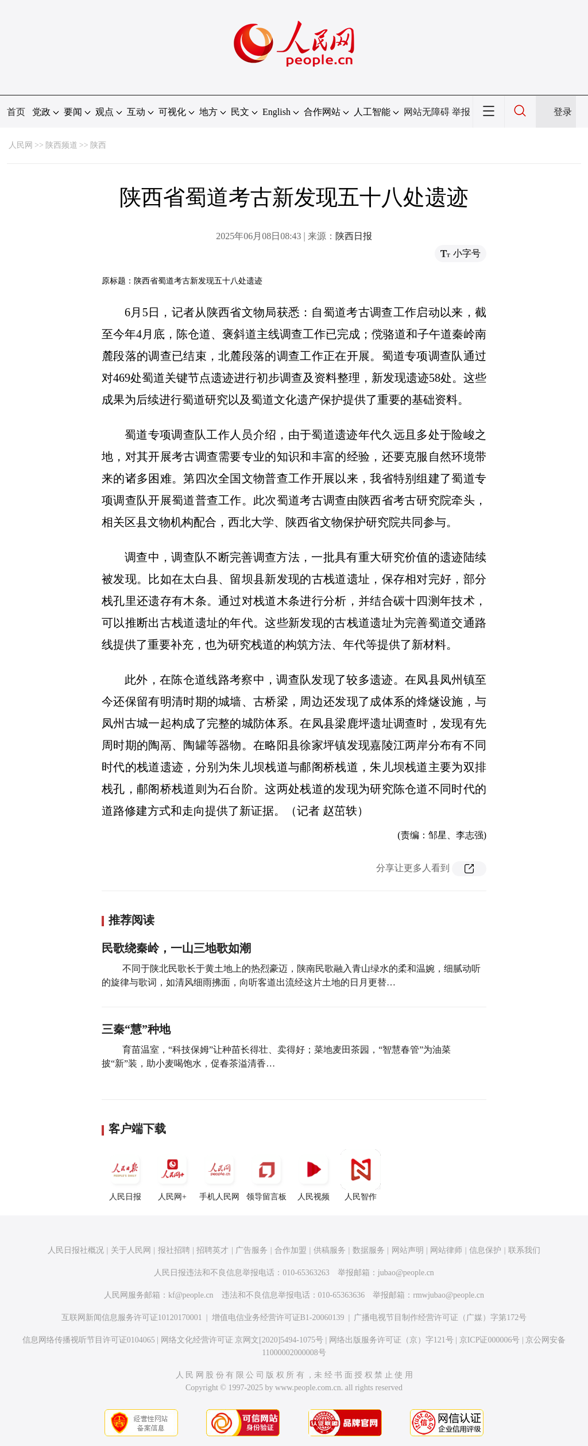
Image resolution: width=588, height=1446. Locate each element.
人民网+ (172, 1175)
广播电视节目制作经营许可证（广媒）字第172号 (440, 1317)
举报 (461, 112)
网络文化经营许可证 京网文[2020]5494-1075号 (242, 1340)
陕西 (98, 145)
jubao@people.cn (406, 1272)
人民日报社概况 (76, 1250)
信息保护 (485, 1250)
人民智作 (361, 1175)
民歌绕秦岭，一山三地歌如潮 (176, 948)
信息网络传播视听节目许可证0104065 (88, 1340)
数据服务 (369, 1250)
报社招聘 (174, 1250)
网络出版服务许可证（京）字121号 (391, 1340)
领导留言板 (266, 1175)
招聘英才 (212, 1250)
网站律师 (446, 1250)
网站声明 (408, 1250)
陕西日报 (353, 236)
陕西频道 (61, 145)
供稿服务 (330, 1250)
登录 (563, 112)
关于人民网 (131, 1250)
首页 (16, 112)
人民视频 (313, 1175)
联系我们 (524, 1250)
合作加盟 (290, 1250)
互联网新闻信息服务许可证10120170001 (131, 1317)
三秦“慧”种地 (136, 1029)
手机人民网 (219, 1175)
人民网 (21, 145)
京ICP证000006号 (489, 1340)
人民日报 (125, 1175)
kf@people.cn (191, 1295)
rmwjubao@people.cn (448, 1295)
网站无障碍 (427, 112)
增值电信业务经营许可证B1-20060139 (278, 1317)
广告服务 (251, 1250)
